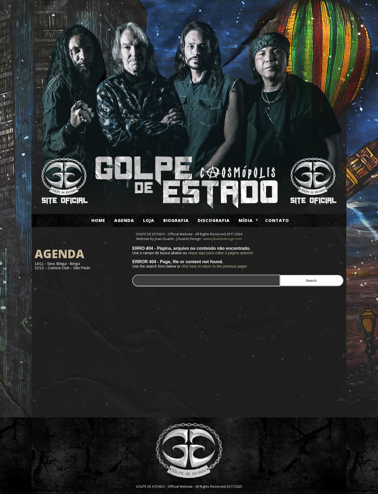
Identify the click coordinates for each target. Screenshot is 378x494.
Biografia (176, 220)
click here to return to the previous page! (214, 266)
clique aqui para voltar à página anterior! (221, 253)
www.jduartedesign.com (222, 238)
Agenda (124, 220)
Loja (148, 220)
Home (98, 220)
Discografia (214, 220)
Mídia (246, 220)
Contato (277, 220)
